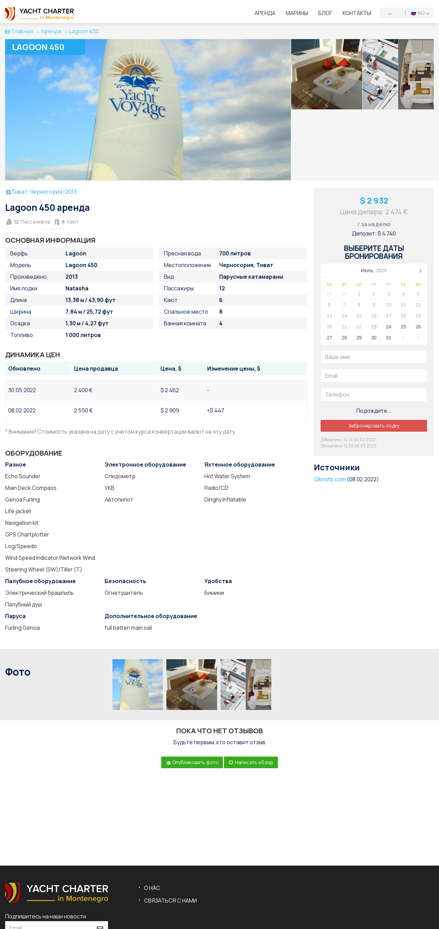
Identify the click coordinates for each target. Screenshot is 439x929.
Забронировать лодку (373, 425)
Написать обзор (250, 762)
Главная (19, 31)
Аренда (264, 13)
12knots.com (330, 479)
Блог (325, 13)
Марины (297, 13)
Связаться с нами (170, 900)
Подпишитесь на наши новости (45, 916)
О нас (152, 888)
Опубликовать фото (192, 762)
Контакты (357, 13)
